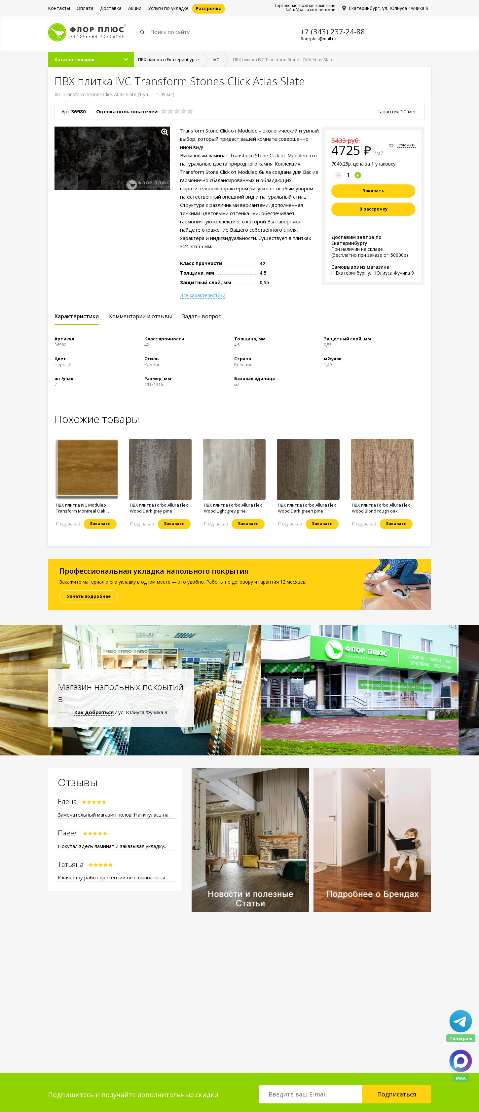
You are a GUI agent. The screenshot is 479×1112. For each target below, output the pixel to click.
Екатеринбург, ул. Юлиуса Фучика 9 (388, 8)
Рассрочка (209, 8)
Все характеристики (202, 296)
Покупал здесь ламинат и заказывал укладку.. (112, 846)
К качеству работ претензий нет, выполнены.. (112, 877)
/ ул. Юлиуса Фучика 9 (120, 712)
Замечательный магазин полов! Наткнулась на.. (114, 815)
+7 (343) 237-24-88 (333, 31)
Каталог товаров (74, 60)
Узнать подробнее (89, 596)
